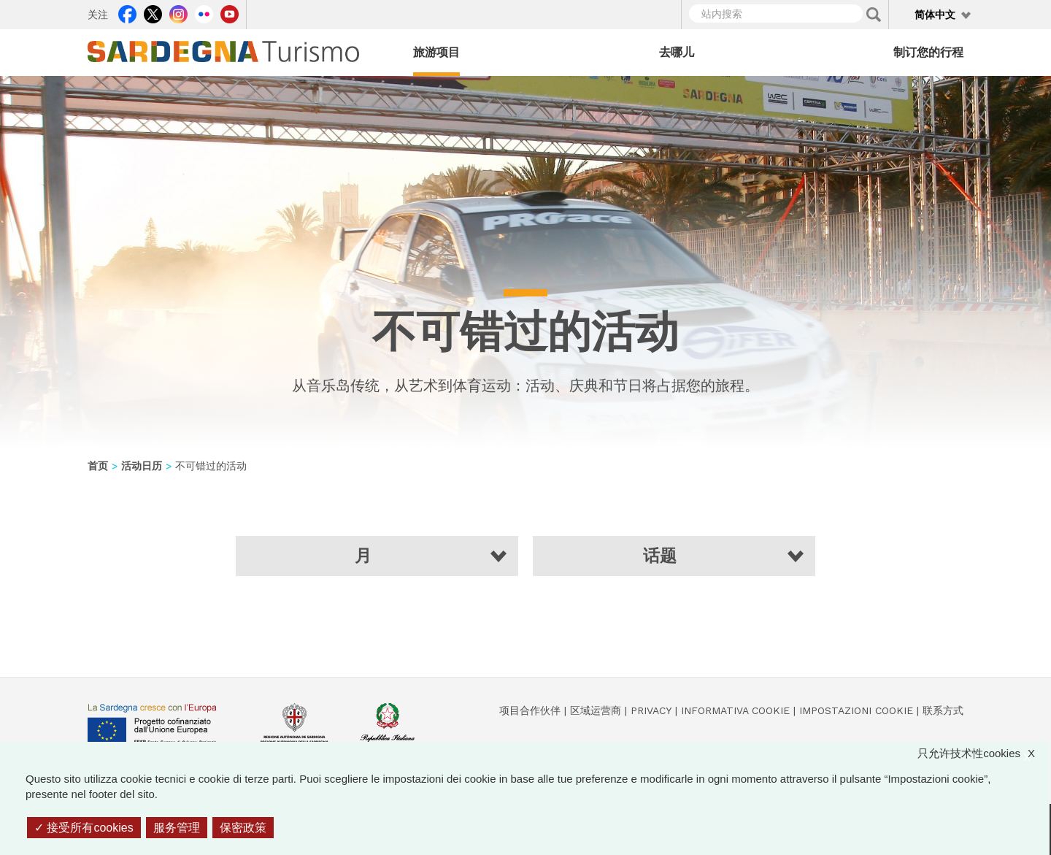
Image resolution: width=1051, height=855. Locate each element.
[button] (377, 556)
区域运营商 (595, 710)
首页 (98, 466)
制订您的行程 (928, 52)
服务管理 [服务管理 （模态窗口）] (176, 827)
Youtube (229, 12)
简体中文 (935, 14)
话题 (660, 556)
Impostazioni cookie (856, 710)
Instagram (178, 12)
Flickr (204, 12)
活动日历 (141, 466)
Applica (873, 14)
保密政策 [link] (243, 827)
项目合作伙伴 (530, 710)
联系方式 (943, 710)
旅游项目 (436, 52)
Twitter (153, 12)
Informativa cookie (735, 710)
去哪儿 (676, 52)
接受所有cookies (84, 827)
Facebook (127, 12)
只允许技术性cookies (983, 753)
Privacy (651, 710)
